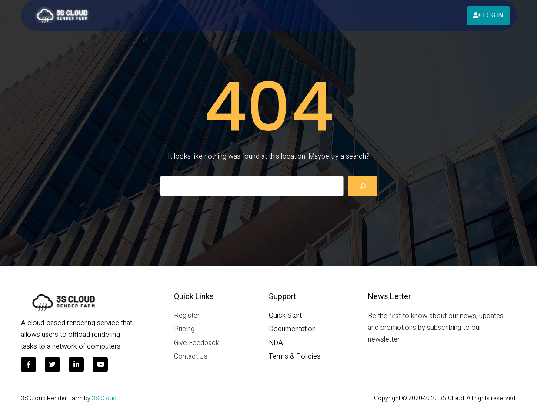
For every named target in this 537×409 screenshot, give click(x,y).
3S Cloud (104, 398)
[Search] (362, 186)
